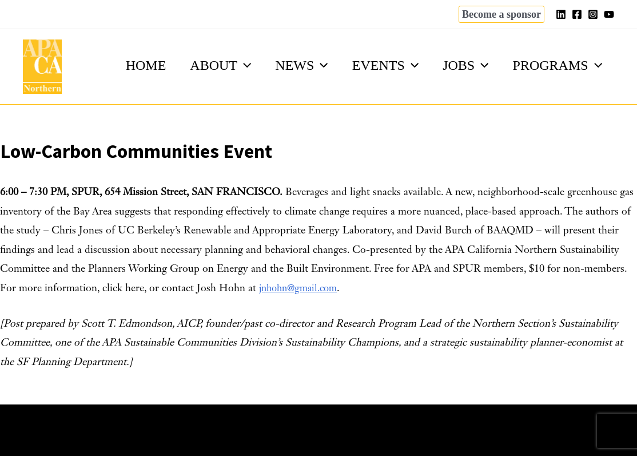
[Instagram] (593, 14)
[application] (229, 65)
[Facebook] (577, 14)
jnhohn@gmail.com (301, 288)
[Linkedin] (561, 14)
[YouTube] (609, 14)
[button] (501, 14)
